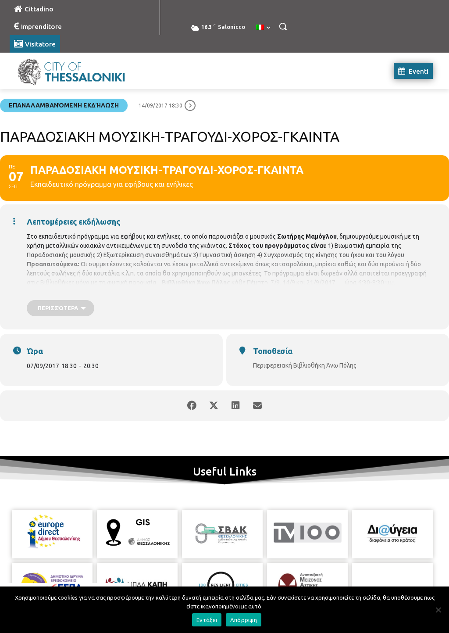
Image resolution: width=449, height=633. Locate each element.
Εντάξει (206, 620)
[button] (283, 26)
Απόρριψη (243, 620)
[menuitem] (263, 27)
